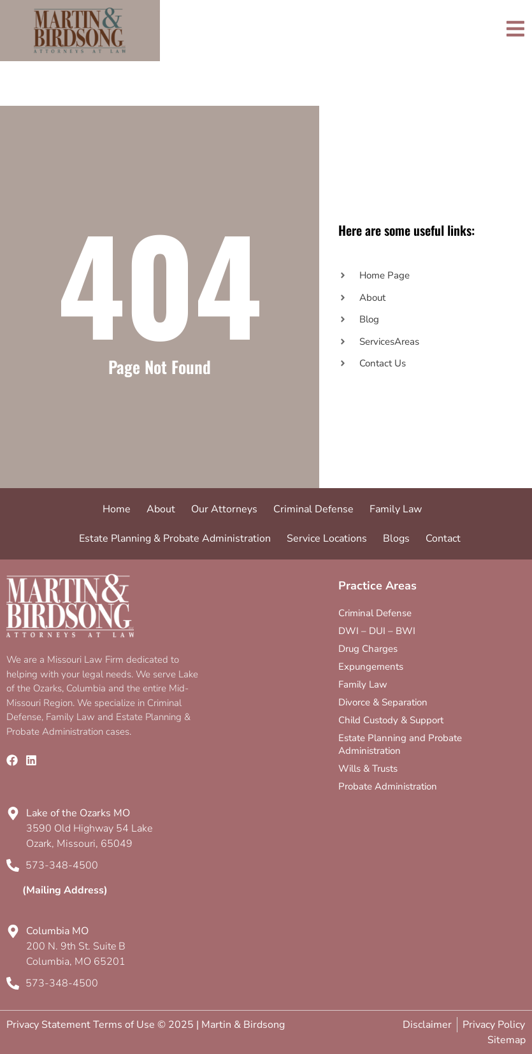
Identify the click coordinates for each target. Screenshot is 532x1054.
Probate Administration (387, 786)
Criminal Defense (313, 509)
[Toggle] (515, 28)
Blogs (396, 538)
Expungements (370, 666)
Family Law (396, 509)
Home (117, 509)
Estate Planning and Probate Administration (400, 744)
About (161, 509)
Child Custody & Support (390, 720)
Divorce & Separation (383, 702)
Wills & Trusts (368, 768)
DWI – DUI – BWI (376, 630)
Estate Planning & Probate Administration (175, 538)
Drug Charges (368, 648)
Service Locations (327, 538)
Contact (443, 538)
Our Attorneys (224, 509)
